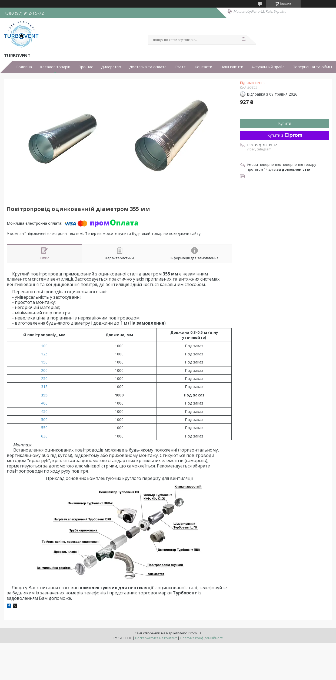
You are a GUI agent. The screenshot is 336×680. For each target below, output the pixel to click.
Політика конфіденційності (201, 638)
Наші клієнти (231, 67)
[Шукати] (243, 40)
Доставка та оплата (148, 67)
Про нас (85, 67)
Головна (24, 67)
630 (44, 436)
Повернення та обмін (312, 67)
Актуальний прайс (267, 67)
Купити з (284, 135)
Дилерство (111, 67)
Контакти (203, 67)
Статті (181, 67)
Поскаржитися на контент (156, 638)
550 (44, 427)
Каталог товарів (55, 67)
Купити (284, 123)
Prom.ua (194, 633)
